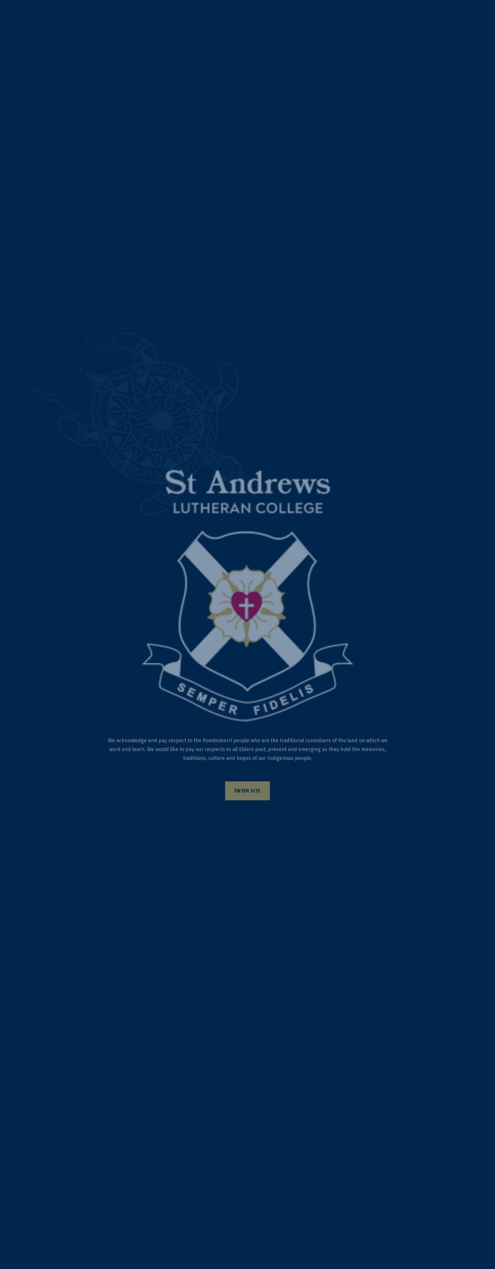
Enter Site (247, 791)
